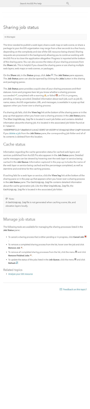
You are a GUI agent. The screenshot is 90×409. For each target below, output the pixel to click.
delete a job (15, 132)
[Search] (67, 3)
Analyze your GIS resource (20, 272)
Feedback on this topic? (75, 287)
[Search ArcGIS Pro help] (42, 3)
